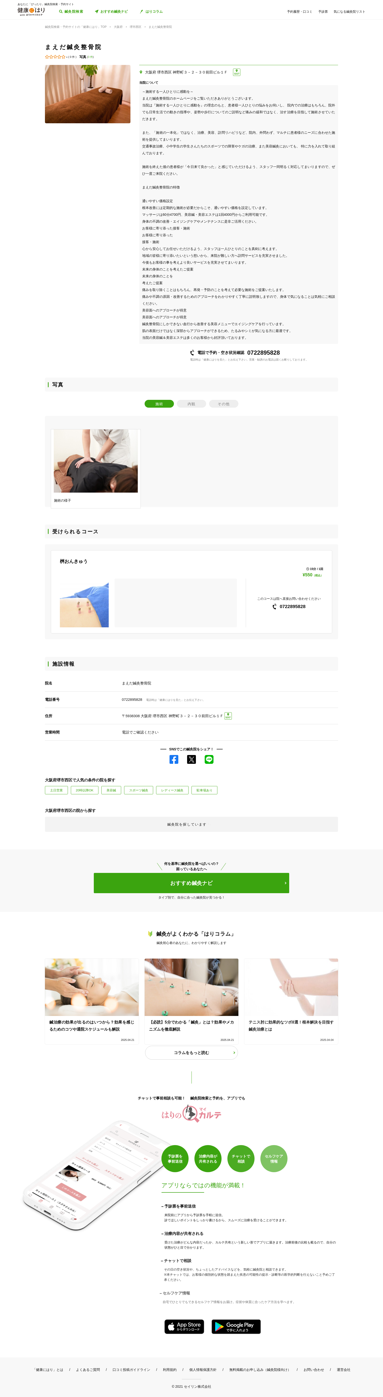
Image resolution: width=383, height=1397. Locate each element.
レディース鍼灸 (172, 790)
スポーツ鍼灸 (138, 790)
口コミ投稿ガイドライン (131, 1370)
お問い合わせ (314, 1370)
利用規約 (170, 1370)
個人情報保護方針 (203, 1370)
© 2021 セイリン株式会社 (191, 1386)
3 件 (90, 56)
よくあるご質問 (88, 1370)
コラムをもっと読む (191, 1053)
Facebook (174, 759)
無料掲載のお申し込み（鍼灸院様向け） (260, 1370)
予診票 (323, 11)
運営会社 (344, 1370)
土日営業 (56, 790)
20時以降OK (84, 790)
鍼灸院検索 (73, 11)
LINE (209, 759)
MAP (236, 73)
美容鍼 (111, 790)
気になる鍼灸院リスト (349, 11)
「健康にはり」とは (47, 1370)
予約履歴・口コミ (299, 11)
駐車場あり (205, 790)
